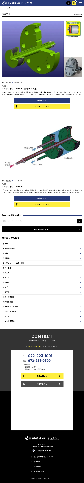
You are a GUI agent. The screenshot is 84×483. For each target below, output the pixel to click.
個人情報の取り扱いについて (43, 457)
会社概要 (37, 462)
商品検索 (68, 3)
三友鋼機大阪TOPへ (44, 450)
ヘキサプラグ (18, 83)
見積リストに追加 (42, 106)
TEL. (37, 355)
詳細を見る (42, 100)
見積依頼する (74, 3)
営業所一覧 (37, 466)
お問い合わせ (42, 384)
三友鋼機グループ (39, 471)
